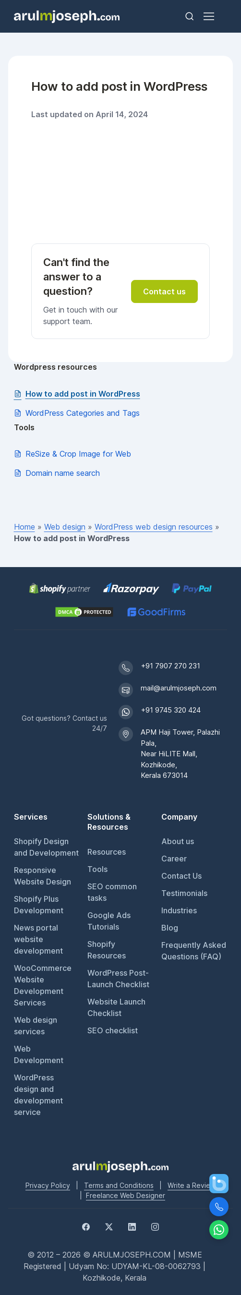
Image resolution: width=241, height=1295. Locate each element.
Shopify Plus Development (38, 904)
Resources (106, 852)
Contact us (164, 291)
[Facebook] (86, 1226)
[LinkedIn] (132, 1226)
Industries (179, 910)
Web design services (35, 1025)
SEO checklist (112, 1030)
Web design (64, 527)
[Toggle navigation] (208, 16)
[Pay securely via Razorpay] (131, 588)
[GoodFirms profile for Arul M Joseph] (156, 612)
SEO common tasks (112, 892)
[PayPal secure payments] (192, 588)
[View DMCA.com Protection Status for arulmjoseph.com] (84, 612)
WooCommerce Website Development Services (43, 985)
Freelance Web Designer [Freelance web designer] (125, 1195)
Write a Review (192, 1185)
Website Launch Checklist (116, 1007)
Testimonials (184, 893)
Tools (97, 869)
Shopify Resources (106, 949)
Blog (169, 927)
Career (174, 858)
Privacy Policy (47, 1185)
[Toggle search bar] (189, 16)
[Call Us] (219, 1206)
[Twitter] (109, 1226)
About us (177, 841)
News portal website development (38, 939)
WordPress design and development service (38, 1095)
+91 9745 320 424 (171, 709)
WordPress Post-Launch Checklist (118, 978)
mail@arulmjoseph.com (179, 687)
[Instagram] (155, 1226)
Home (24, 527)
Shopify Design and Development (46, 847)
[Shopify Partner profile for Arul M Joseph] (60, 588)
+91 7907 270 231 (170, 665)
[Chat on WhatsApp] (219, 1229)
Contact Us (181, 876)
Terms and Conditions (119, 1185)
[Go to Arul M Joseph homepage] (120, 1166)
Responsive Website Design (42, 875)
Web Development (38, 1054)
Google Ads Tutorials (109, 921)
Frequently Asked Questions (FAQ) (193, 950)
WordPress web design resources (154, 527)
